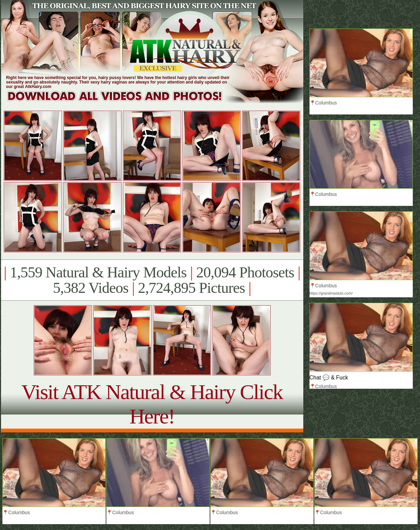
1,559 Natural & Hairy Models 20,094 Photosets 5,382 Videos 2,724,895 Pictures (152, 280)
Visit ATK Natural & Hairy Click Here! (152, 404)
